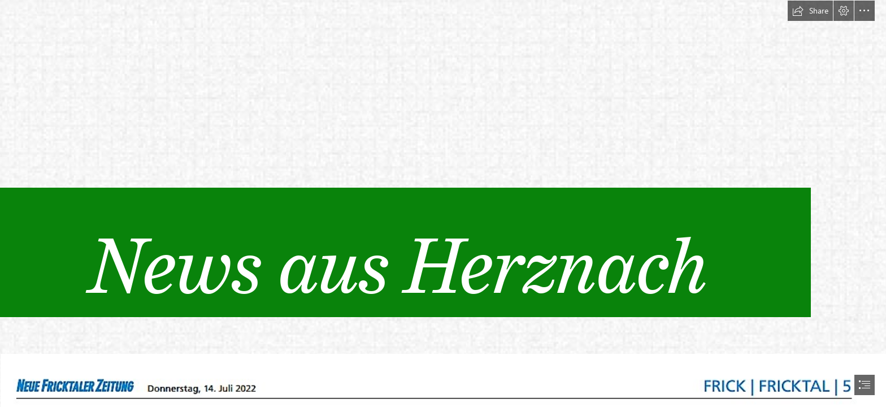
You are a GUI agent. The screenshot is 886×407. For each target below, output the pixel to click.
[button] (810, 11)
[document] (443, 203)
